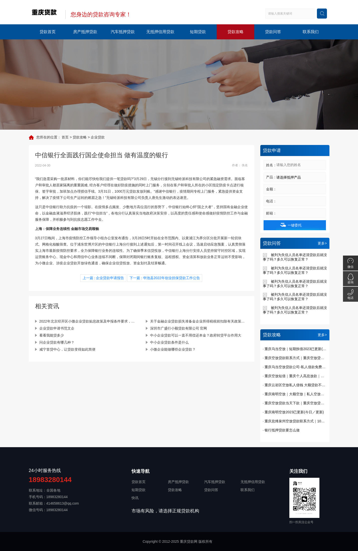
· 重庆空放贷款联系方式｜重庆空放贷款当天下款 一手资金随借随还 (295, 358)
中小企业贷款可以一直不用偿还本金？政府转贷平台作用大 (195, 335)
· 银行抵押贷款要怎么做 (281, 430)
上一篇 (104, 278)
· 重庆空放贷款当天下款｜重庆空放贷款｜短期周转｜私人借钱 (295, 403)
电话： (271, 201)
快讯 (135, 498)
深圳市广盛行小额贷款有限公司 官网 (178, 328)
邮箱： (271, 213)
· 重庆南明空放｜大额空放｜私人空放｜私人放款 (295, 394)
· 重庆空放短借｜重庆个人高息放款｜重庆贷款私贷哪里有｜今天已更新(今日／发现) (295, 376)
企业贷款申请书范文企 (56, 328)
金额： (271, 189)
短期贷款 (198, 32)
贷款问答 (273, 32)
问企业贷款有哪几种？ (56, 342)
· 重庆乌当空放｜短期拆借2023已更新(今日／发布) (295, 349)
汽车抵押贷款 (123, 32)
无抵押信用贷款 (160, 32)
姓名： (271, 165)
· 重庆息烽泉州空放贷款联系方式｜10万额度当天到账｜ (295, 421)
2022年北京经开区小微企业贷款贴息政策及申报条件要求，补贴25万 (88, 321)
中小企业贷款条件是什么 (169, 342)
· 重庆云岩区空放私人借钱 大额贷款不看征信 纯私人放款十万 (295, 385)
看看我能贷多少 (51, 335)
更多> (322, 243)
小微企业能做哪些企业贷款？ (173, 349)
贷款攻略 (235, 32)
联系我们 (311, 32)
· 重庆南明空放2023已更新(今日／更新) (293, 412)
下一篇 (164, 278)
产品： (271, 177)
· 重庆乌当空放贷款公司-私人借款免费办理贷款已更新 (295, 367)
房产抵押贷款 (85, 32)
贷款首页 (48, 32)
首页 (65, 137)
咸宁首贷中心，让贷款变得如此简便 (67, 349)
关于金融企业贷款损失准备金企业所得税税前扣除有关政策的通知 (199, 321)
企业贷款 (98, 137)
